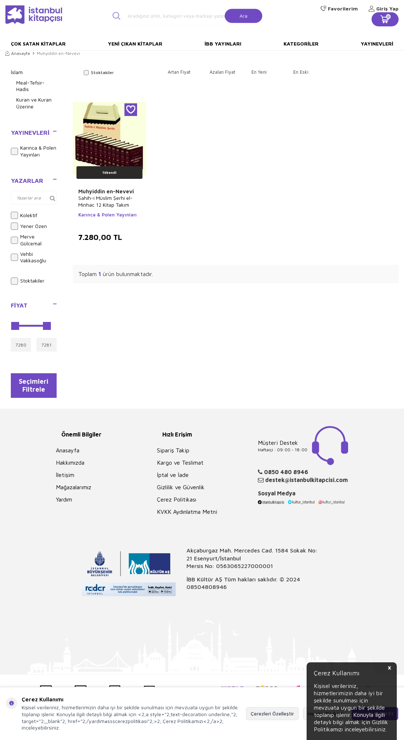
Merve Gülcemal (26, 239)
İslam (17, 72)
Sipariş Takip (173, 454)
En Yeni (259, 72)
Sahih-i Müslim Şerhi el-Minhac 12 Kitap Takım (105, 201)
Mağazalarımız (73, 490)
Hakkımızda (70, 466)
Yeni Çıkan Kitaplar (135, 43)
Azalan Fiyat (222, 72)
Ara (243, 15)
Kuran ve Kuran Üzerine (34, 102)
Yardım (64, 503)
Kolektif (24, 215)
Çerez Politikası (176, 503)
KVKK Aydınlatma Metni (187, 515)
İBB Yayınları (223, 43)
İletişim (65, 478)
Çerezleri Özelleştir (272, 713)
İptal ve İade (173, 478)
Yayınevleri (377, 43)
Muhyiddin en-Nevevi (106, 191)
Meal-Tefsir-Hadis (30, 85)
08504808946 (206, 590)
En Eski (300, 72)
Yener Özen (29, 226)
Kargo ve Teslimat (180, 466)
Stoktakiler (27, 281)
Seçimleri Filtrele (34, 387)
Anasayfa (17, 53)
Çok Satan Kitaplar (38, 43)
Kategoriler (301, 43)
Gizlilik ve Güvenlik (181, 490)
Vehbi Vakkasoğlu (28, 257)
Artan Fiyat (179, 72)
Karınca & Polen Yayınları (33, 151)
